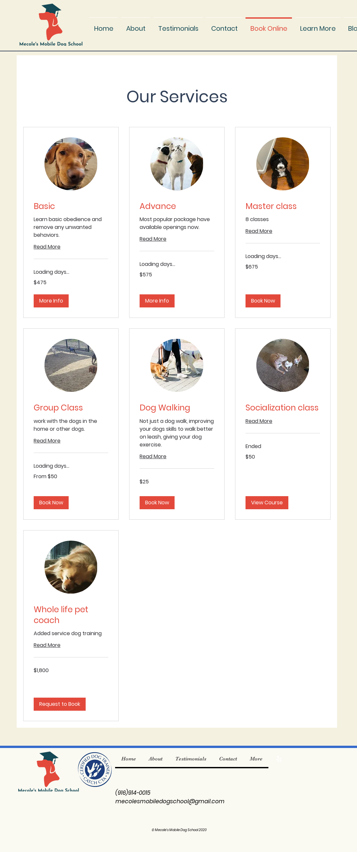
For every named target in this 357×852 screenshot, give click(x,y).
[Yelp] (279, 759)
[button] (318, 25)
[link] (71, 206)
